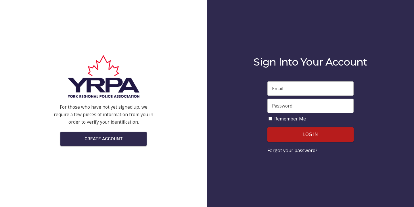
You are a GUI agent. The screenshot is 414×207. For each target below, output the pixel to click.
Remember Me (290, 119)
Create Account (104, 138)
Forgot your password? (292, 150)
